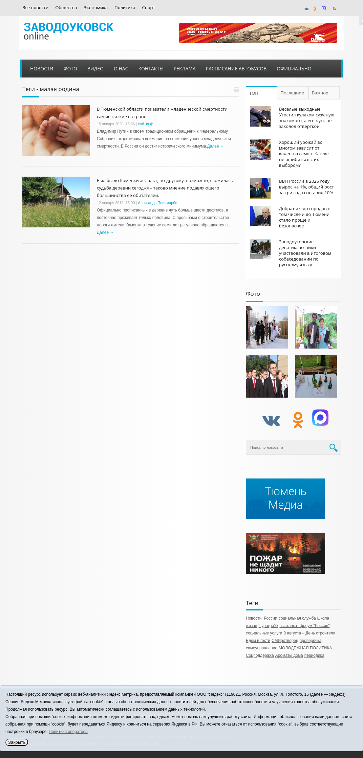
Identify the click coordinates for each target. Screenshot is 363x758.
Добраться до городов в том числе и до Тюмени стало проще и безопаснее (304, 217)
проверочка (310, 640)
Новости (41, 68)
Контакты (150, 68)
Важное (321, 93)
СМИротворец (285, 640)
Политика (124, 7)
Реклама (185, 68)
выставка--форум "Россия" (304, 625)
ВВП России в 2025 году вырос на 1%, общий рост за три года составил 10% (306, 187)
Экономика (96, 7)
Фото (70, 68)
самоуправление (261, 648)
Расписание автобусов (236, 68)
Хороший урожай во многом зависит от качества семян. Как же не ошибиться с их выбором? (304, 153)
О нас (121, 68)
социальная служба (297, 618)
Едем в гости (258, 640)
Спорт (148, 7)
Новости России (261, 618)
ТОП (253, 93)
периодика (314, 655)
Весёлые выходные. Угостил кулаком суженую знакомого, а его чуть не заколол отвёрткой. (306, 117)
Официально (294, 68)
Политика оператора (68, 731)
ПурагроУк (268, 625)
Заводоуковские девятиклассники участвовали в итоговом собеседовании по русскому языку (305, 253)
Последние (292, 93)
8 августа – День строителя (309, 633)
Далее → (215, 146)
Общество (66, 7)
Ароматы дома (289, 655)
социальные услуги (264, 633)
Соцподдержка (260, 655)
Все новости (35, 7)
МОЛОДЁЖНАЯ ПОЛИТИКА (305, 648)
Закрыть (16, 742)
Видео (95, 68)
